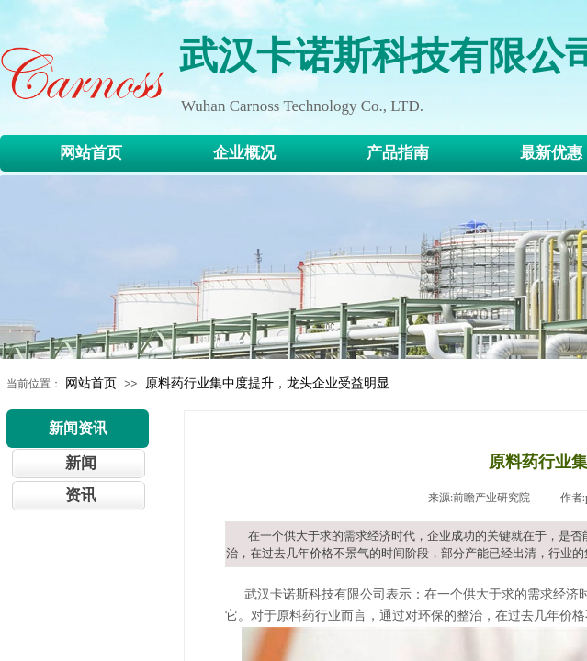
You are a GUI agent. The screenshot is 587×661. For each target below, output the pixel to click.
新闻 (80, 463)
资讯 (80, 495)
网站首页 (91, 382)
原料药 (296, 615)
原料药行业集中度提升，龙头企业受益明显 (267, 382)
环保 (431, 615)
